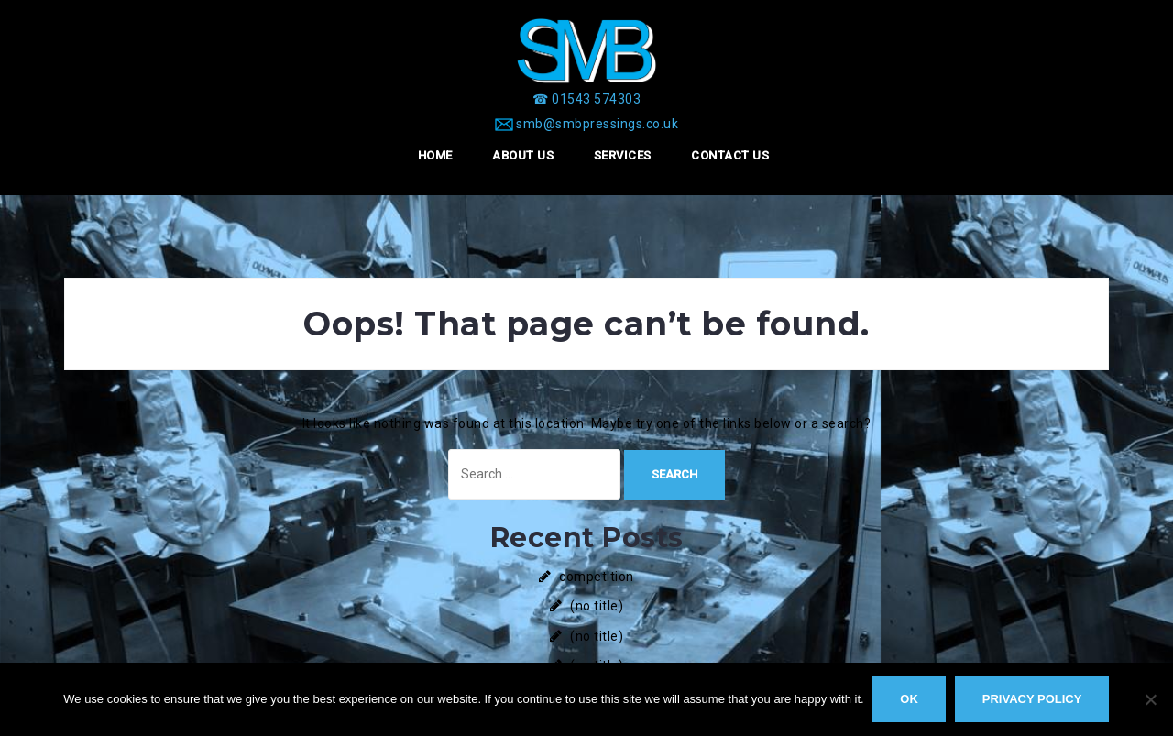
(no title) (596, 606)
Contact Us (730, 155)
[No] (1150, 699)
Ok (910, 699)
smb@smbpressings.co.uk (597, 123)
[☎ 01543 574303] (586, 99)
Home (435, 155)
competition (596, 576)
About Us (523, 155)
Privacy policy (1032, 699)
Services (623, 155)
